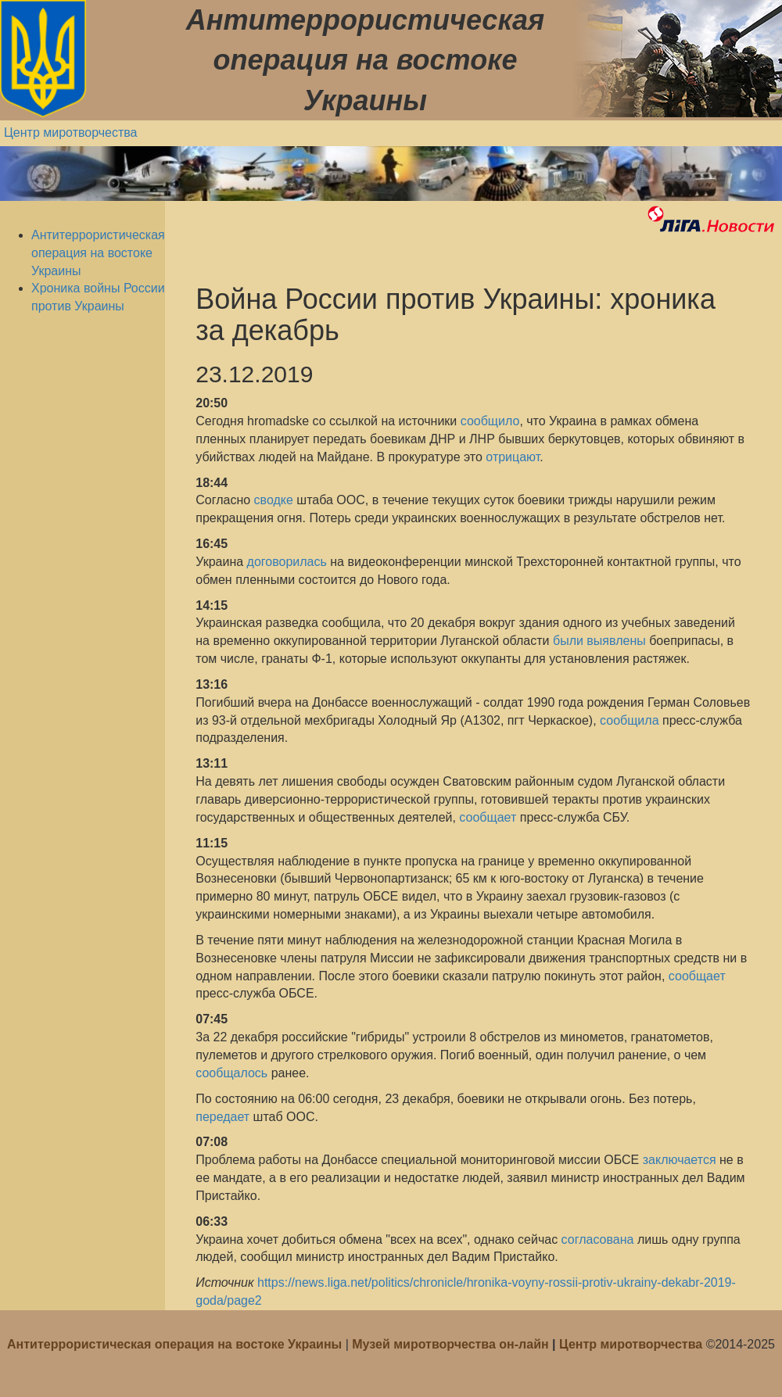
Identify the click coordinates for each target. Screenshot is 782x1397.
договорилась (289, 561)
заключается (679, 1159)
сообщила (629, 720)
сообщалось (231, 1073)
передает (222, 1116)
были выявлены (599, 640)
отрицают (513, 457)
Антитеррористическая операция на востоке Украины (98, 253)
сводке (275, 500)
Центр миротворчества (71, 132)
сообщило (490, 421)
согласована (597, 1239)
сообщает (487, 817)
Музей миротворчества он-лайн (452, 1344)
